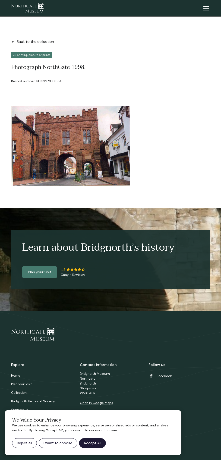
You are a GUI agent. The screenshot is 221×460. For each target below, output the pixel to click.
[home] (27, 8)
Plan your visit (39, 272)
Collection (19, 393)
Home (15, 375)
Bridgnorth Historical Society (33, 401)
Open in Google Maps (96, 403)
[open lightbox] (70, 146)
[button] (205, 8)
